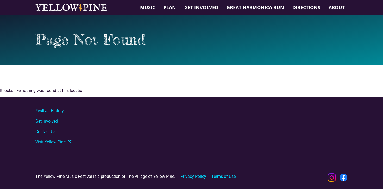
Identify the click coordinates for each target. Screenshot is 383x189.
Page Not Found (90, 39)
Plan (170, 7)
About (337, 7)
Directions (306, 7)
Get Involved (201, 7)
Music (147, 7)
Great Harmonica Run (255, 7)
